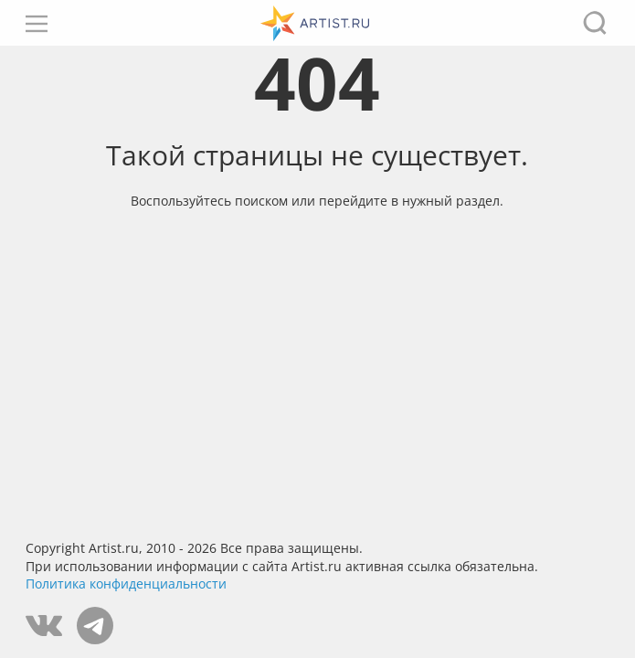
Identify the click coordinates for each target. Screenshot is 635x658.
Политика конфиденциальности (126, 583)
